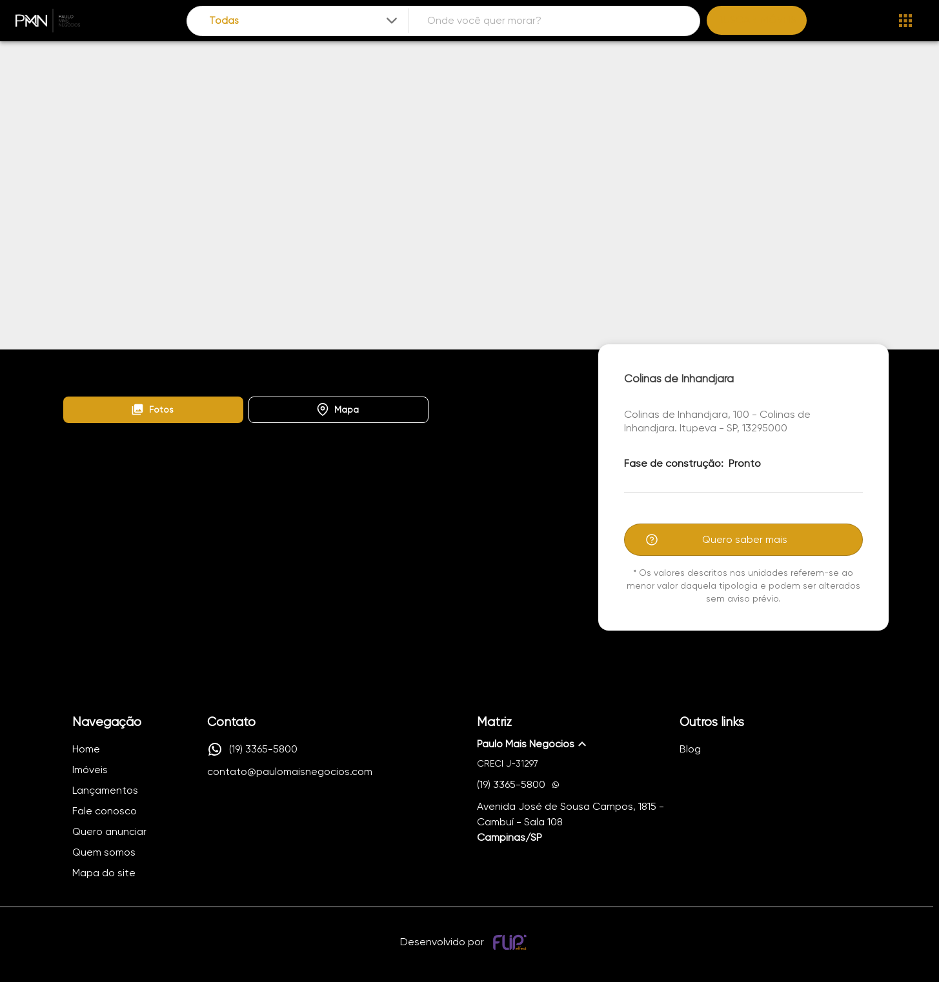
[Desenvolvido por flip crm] (512, 942)
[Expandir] (392, 21)
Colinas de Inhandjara (229, 364)
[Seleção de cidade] (304, 21)
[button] (153, 410)
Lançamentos (136, 364)
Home (74, 364)
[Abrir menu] (905, 21)
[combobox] (304, 21)
